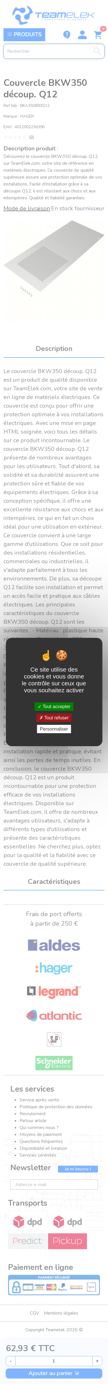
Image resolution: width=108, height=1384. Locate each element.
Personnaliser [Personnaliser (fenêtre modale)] (54, 729)
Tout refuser (54, 717)
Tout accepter (54, 706)
